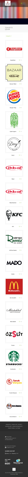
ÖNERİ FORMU (11, 428)
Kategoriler (9, 36)
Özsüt (13, 345)
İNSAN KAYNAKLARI (17, 426)
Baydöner (13, 60)
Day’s (13, 155)
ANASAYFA (8, 424)
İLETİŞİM (18, 428)
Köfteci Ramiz (13, 250)
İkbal (13, 179)
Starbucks (13, 369)
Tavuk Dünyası (13, 393)
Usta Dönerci (13, 416)
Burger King (13, 107)
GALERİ (19, 424)
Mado (12, 274)
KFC (13, 226)
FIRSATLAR (14, 424)
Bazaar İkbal (13, 84)
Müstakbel (13, 321)
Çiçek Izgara (13, 131)
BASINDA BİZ (8, 426)
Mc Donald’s (13, 297)
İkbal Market (13, 202)
